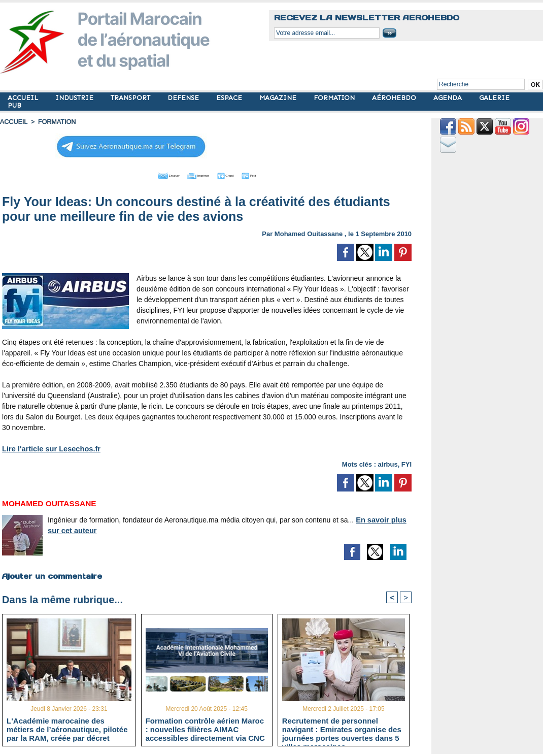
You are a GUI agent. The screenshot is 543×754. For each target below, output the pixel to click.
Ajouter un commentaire (51, 574)
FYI (406, 463)
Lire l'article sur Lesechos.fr (49, 447)
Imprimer (195, 174)
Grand (237, 174)
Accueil (13, 121)
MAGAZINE (278, 98)
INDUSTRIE (75, 98)
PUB (14, 105)
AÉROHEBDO (395, 98)
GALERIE (494, 98)
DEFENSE (184, 98)
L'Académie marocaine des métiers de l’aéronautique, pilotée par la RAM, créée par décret (67, 728)
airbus (388, 463)
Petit (272, 174)
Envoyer (149, 174)
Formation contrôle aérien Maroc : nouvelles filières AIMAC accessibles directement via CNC (205, 728)
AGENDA (448, 98)
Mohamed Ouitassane (309, 232)
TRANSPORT (131, 98)
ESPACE (230, 98)
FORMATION (335, 98)
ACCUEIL (24, 98)
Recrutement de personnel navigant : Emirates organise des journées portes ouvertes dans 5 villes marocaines (341, 728)
